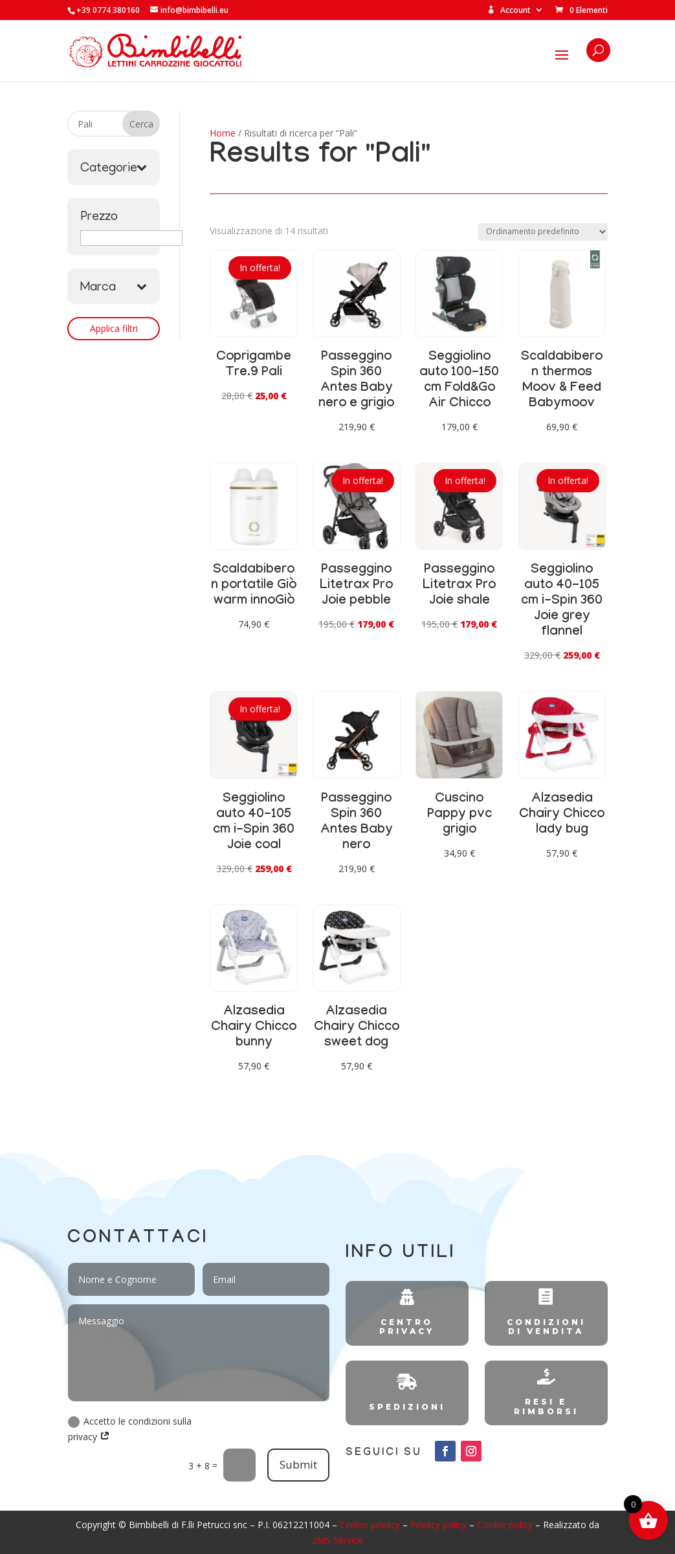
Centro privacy (370, 1524)
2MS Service (337, 1540)
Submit (298, 1464)
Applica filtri (114, 328)
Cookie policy (505, 1524)
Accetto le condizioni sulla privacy (130, 1429)
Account (509, 11)
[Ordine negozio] (543, 232)
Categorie (113, 168)
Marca (113, 287)
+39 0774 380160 (108, 10)
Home (223, 133)
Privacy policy (438, 1524)
